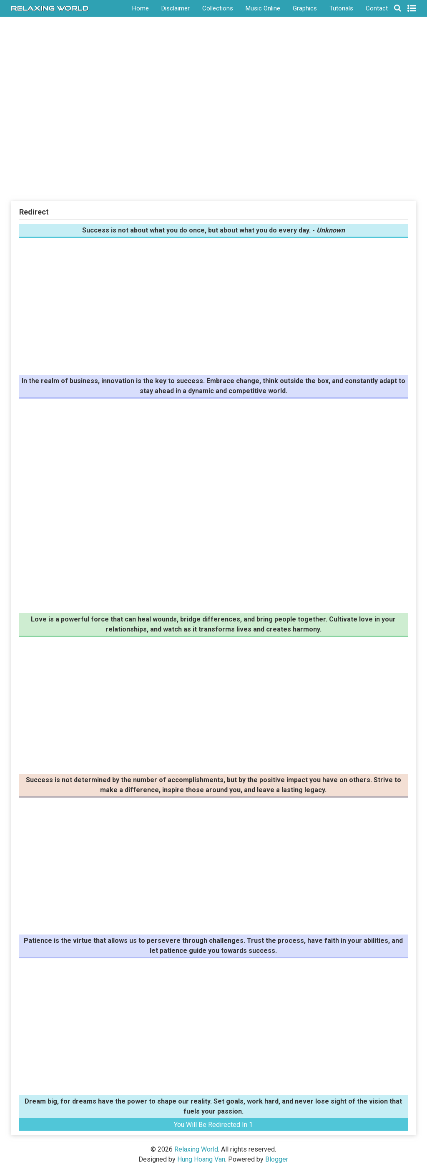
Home (140, 8)
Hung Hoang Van (201, 1159)
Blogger (276, 1159)
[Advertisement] (214, 137)
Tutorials (341, 8)
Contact (377, 8)
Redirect (34, 211)
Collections (217, 8)
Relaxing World (196, 1149)
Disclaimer (175, 8)
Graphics (305, 8)
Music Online (263, 8)
